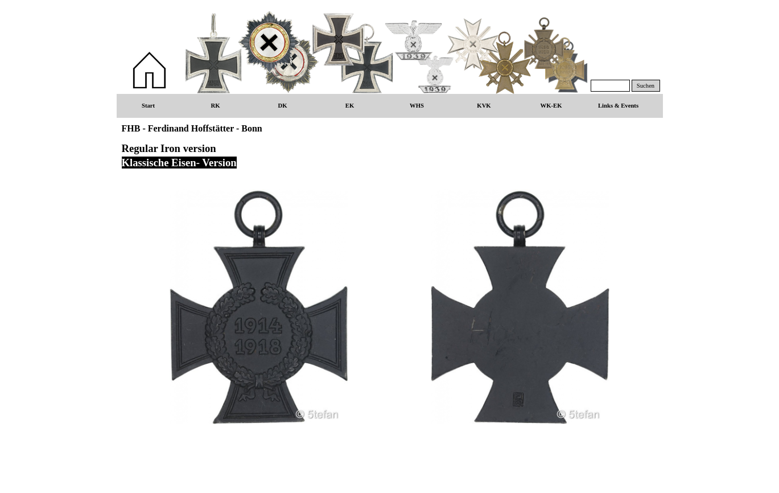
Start (148, 105)
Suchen (645, 86)
